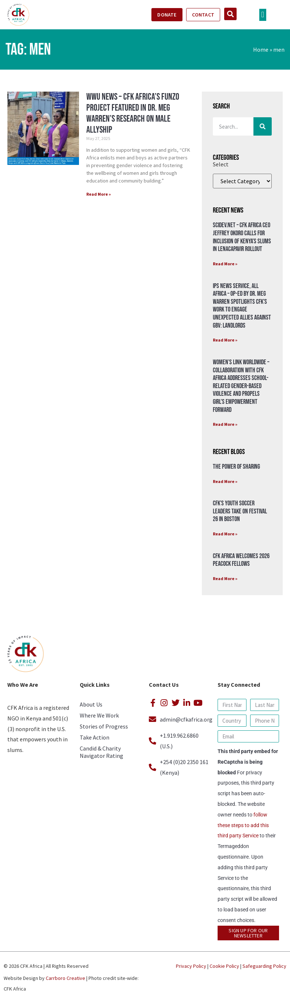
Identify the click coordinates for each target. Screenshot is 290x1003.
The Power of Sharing (236, 467)
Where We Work (99, 715)
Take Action (94, 737)
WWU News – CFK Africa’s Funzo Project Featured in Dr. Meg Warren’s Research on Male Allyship (132, 113)
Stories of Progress (104, 726)
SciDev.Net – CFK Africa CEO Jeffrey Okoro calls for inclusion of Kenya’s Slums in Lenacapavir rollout (242, 237)
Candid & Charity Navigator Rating (101, 752)
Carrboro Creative (65, 978)
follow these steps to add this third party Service (243, 825)
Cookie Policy (224, 966)
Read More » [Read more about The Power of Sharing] (225, 481)
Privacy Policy (191, 966)
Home (260, 49)
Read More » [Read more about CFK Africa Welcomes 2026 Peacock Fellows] (225, 578)
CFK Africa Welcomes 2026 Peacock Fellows (241, 560)
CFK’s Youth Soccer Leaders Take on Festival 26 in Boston (240, 511)
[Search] (262, 126)
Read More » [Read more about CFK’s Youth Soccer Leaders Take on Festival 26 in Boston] (225, 533)
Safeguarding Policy (264, 966)
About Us (91, 704)
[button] (262, 15)
